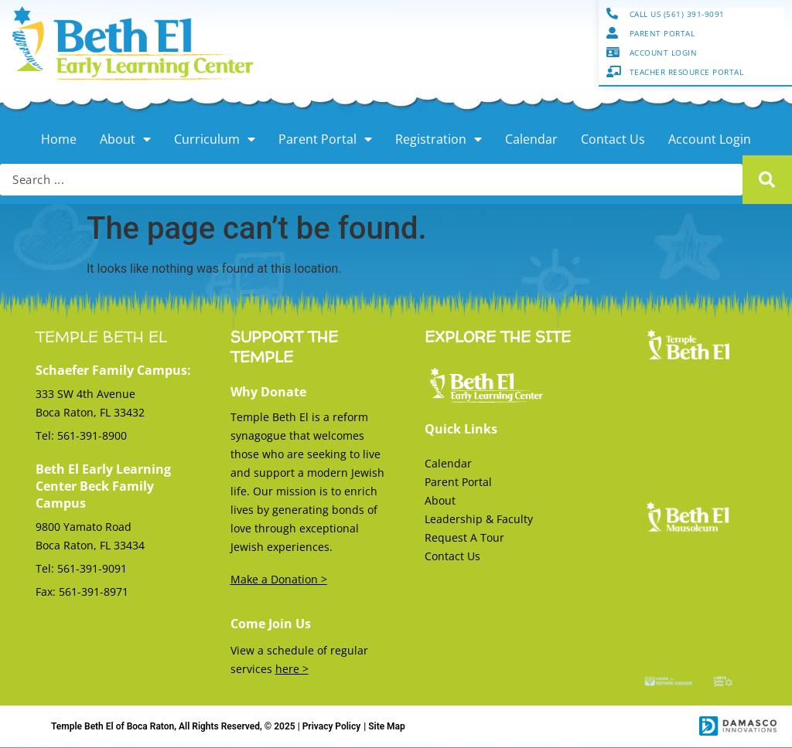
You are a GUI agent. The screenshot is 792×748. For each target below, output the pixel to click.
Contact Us (613, 139)
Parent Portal (325, 140)
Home (59, 139)
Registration (438, 140)
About (125, 140)
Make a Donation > (278, 580)
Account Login (709, 139)
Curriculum (214, 140)
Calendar (531, 139)
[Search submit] (767, 180)
